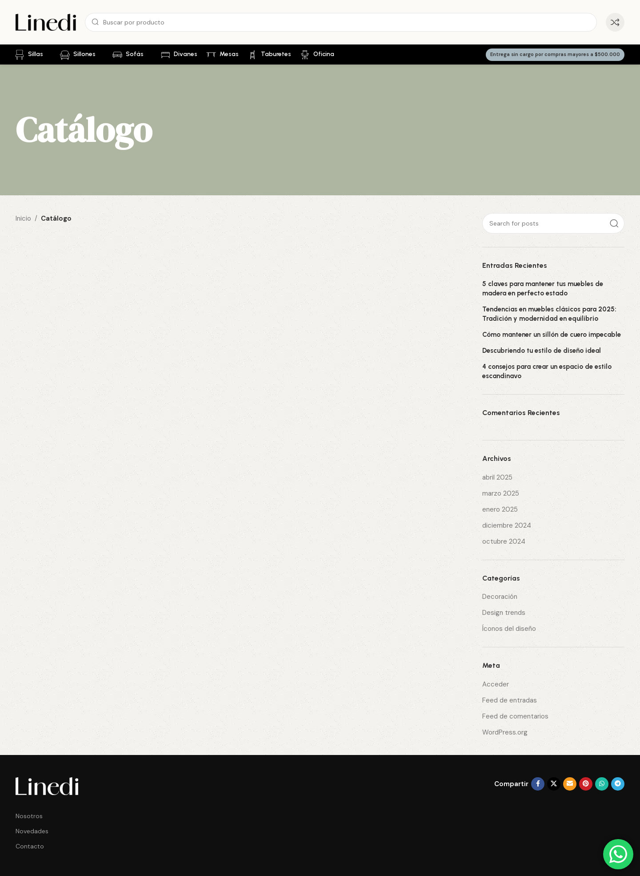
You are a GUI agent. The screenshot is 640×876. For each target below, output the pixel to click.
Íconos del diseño (509, 628)
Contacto (30, 846)
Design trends (503, 612)
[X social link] (553, 784)
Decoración (499, 596)
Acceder (495, 684)
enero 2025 (500, 509)
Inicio (23, 218)
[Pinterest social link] (585, 784)
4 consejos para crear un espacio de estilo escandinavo (547, 371)
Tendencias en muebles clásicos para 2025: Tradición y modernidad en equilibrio (549, 314)
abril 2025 (497, 477)
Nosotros (29, 816)
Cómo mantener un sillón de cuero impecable (551, 335)
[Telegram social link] (617, 784)
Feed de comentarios (515, 716)
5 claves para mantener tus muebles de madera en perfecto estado (542, 288)
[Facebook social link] (537, 784)
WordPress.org (505, 732)
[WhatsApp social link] (601, 784)
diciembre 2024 (506, 525)
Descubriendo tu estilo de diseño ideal (541, 351)
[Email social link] (569, 784)
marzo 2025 (500, 493)
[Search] (341, 22)
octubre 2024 (503, 541)
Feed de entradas (509, 700)
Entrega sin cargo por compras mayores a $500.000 (555, 54)
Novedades (32, 831)
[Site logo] (46, 21)
